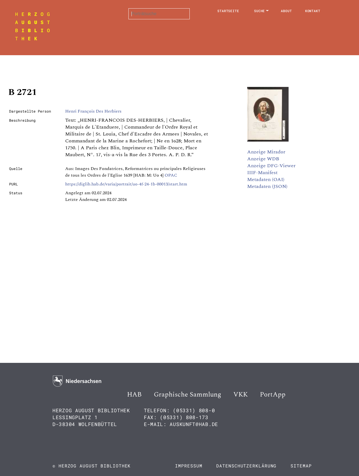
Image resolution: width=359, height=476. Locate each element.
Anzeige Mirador (266, 152)
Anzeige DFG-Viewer (271, 165)
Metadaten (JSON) (267, 186)
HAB (134, 395)
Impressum (188, 466)
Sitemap (301, 466)
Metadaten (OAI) (265, 179)
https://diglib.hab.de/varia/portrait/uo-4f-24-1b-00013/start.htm (126, 184)
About (286, 11)
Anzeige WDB (263, 159)
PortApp (273, 395)
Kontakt (312, 11)
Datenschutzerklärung (246, 466)
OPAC (171, 175)
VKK (240, 395)
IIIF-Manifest (262, 172)
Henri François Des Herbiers (93, 111)
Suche (259, 11)
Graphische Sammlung (187, 395)
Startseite (228, 11)
